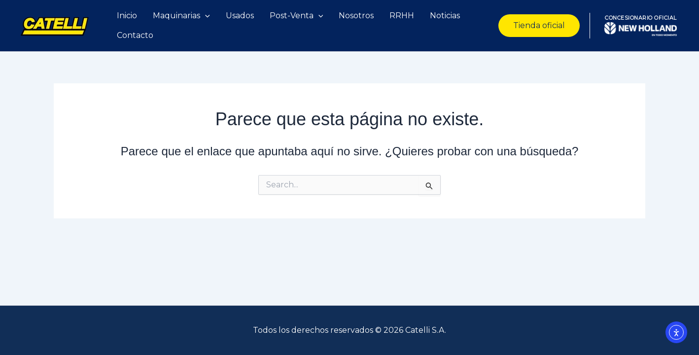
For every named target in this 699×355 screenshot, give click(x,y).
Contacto (135, 35)
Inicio (127, 15)
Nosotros (356, 15)
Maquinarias (181, 16)
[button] (539, 25)
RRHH (401, 15)
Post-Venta (296, 16)
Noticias (445, 15)
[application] (205, 16)
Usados (240, 15)
